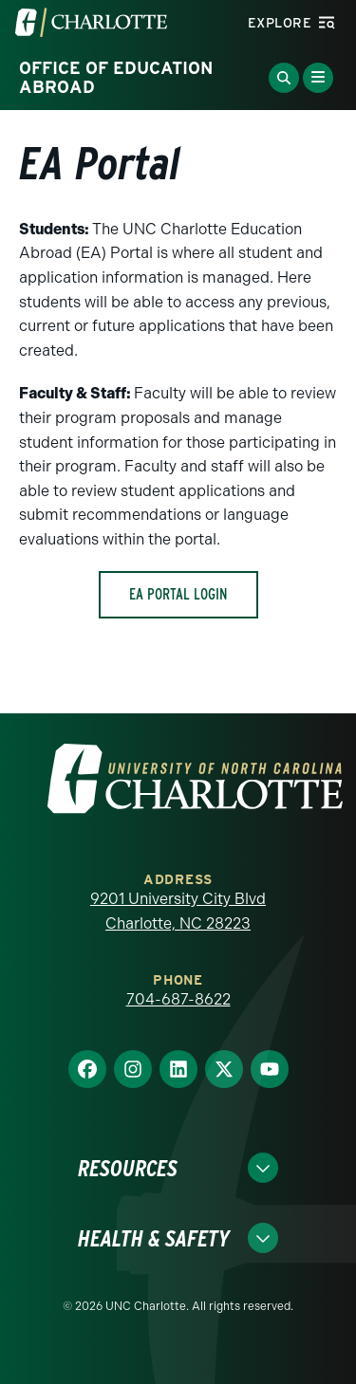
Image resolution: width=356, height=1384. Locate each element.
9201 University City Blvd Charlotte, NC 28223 (178, 911)
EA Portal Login (178, 594)
